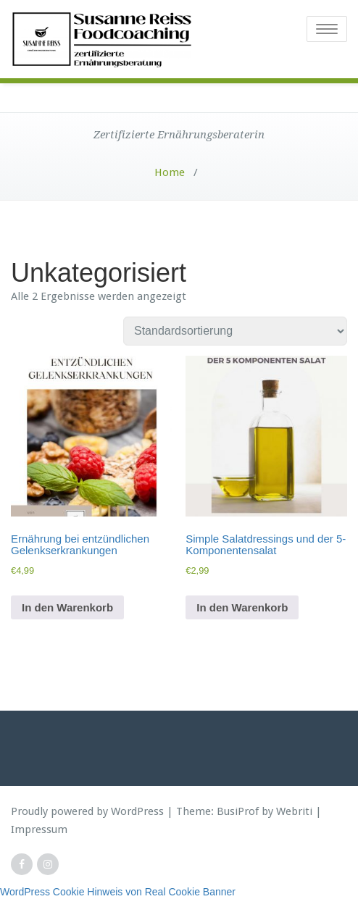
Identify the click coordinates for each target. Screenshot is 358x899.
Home (169, 172)
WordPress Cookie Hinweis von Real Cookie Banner (118, 892)
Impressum (39, 829)
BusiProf (238, 811)
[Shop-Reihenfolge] (235, 331)
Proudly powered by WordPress (87, 811)
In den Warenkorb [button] (67, 607)
